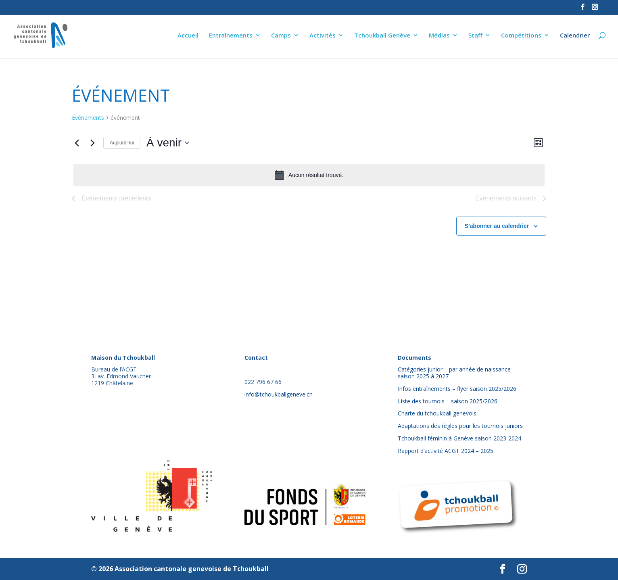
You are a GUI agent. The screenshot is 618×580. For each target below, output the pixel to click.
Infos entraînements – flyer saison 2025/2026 (457, 388)
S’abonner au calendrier (497, 226)
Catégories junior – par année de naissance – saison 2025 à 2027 (457, 372)
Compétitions (521, 35)
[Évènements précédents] (76, 143)
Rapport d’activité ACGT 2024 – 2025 (445, 451)
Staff (475, 35)
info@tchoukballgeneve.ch (278, 394)
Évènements (88, 117)
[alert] (309, 175)
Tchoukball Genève (382, 35)
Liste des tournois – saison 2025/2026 (447, 401)
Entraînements (231, 35)
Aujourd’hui (122, 143)
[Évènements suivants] (92, 143)
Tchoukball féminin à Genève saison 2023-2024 (459, 438)
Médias (439, 35)
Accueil (187, 35)
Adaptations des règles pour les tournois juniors (460, 426)
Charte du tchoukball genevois (437, 413)
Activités (322, 35)
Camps (281, 35)
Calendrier (575, 35)
